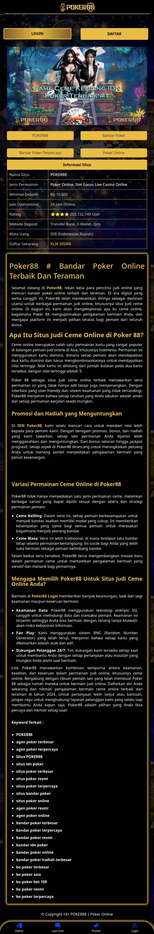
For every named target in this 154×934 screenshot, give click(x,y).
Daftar (19, 928)
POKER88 (59, 174)
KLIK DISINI (61, 243)
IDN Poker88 (29, 425)
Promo (96, 928)
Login (134, 928)
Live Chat (57, 928)
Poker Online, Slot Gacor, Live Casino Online (89, 184)
